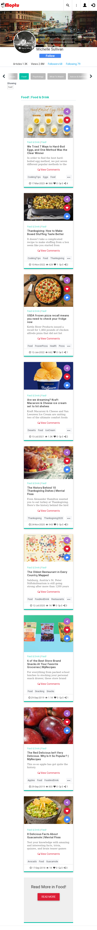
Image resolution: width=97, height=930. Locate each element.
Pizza (62, 346)
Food (53, 177)
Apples (31, 780)
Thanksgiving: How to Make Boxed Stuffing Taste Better (45, 232)
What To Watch (57, 76)
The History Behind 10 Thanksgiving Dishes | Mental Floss (46, 491)
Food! (24, 76)
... (68, 177)
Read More (49, 896)
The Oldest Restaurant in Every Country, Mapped (47, 573)
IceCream (50, 430)
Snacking (39, 691)
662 (49, 352)
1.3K (49, 436)
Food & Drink (33, 142)
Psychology (38, 76)
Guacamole (52, 861)
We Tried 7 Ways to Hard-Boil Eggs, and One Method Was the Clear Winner (47, 150)
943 (49, 524)
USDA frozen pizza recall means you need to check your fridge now (48, 319)
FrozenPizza (41, 346)
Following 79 (73, 64)
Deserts (32, 430)
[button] (68, 5)
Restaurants (57, 599)
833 (49, 786)
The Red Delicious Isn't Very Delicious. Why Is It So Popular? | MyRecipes (48, 756)
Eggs (45, 177)
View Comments (48, 169)
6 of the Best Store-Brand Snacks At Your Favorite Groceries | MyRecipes (44, 664)
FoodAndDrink (42, 599)
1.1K (49, 697)
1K (49, 605)
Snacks (50, 691)
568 (49, 183)
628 (49, 264)
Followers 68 (55, 64)
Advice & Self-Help (79, 76)
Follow (50, 56)
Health (53, 346)
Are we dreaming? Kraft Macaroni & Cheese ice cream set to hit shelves (47, 403)
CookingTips (34, 177)
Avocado (32, 861)
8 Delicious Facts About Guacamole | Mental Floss (44, 835)
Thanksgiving (57, 258)
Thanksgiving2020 (53, 518)
